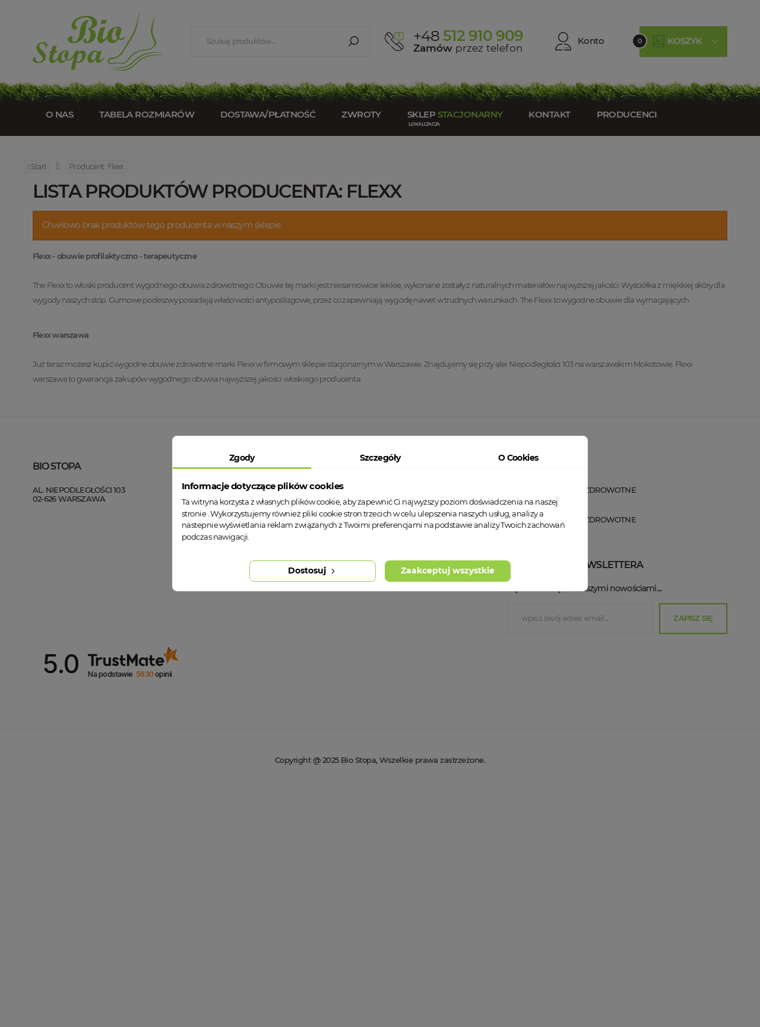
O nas (59, 114)
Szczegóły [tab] (380, 457)
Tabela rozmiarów (146, 114)
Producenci (627, 114)
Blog (213, 614)
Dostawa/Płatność (267, 114)
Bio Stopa (55, 577)
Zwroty (361, 114)
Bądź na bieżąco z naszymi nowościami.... (584, 826)
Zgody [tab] (242, 457)
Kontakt (549, 114)
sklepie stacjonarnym (338, 364)
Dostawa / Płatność (246, 596)
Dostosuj (312, 570)
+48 (105, 535)
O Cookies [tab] (518, 457)
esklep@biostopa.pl (71, 551)
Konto (579, 41)
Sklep (454, 114)
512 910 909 (468, 36)
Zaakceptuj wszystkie (448, 570)
